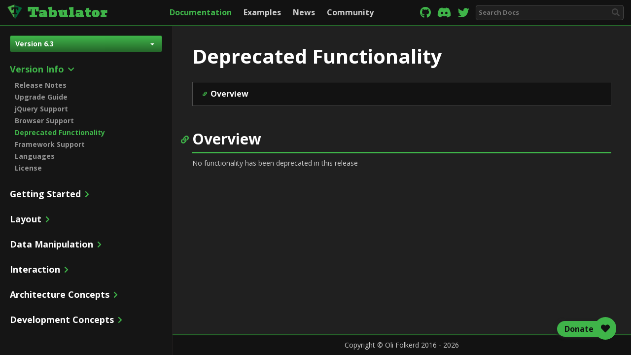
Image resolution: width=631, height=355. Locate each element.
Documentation (201, 12)
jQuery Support (41, 108)
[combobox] (550, 12)
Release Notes (41, 85)
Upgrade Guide (41, 97)
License (28, 168)
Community (350, 12)
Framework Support (50, 144)
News (304, 12)
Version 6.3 (84, 43)
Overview (229, 93)
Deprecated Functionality (60, 132)
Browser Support (44, 120)
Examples (262, 12)
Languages (35, 156)
